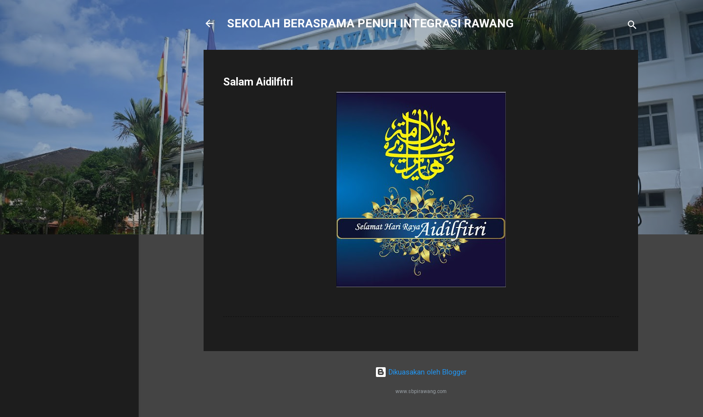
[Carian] (632, 27)
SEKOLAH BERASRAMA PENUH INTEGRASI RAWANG (370, 23)
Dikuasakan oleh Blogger (421, 372)
